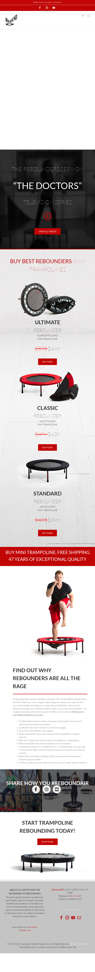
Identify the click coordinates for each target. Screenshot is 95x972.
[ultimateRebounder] (47, 849)
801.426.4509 (75, 896)
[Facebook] (61, 918)
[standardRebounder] (47, 454)
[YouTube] (73, 918)
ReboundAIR (58, 889)
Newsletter (33, 927)
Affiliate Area (25, 930)
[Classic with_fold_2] (47, 369)
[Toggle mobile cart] (82, 15)
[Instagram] (67, 918)
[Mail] (79, 918)
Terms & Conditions (79, 944)
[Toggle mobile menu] (88, 15)
